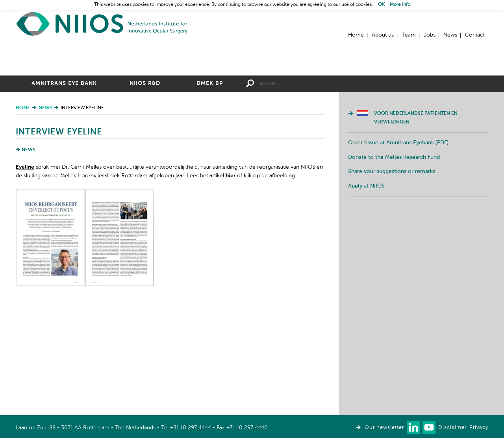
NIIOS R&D (145, 169)
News (450, 35)
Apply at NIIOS (366, 272)
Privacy (478, 427)
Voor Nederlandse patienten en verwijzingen (416, 204)
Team (409, 35)
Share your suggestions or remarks (391, 257)
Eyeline (25, 253)
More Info (400, 4)
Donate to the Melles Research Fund (394, 243)
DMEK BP (209, 169)
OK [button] (381, 4)
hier (230, 262)
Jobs (429, 35)
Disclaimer (452, 427)
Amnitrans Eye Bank (64, 169)
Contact (474, 35)
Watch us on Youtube (428, 427)
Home (102, 24)
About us (383, 35)
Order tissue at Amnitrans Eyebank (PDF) (398, 229)
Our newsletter (384, 427)
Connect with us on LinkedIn (413, 427)
